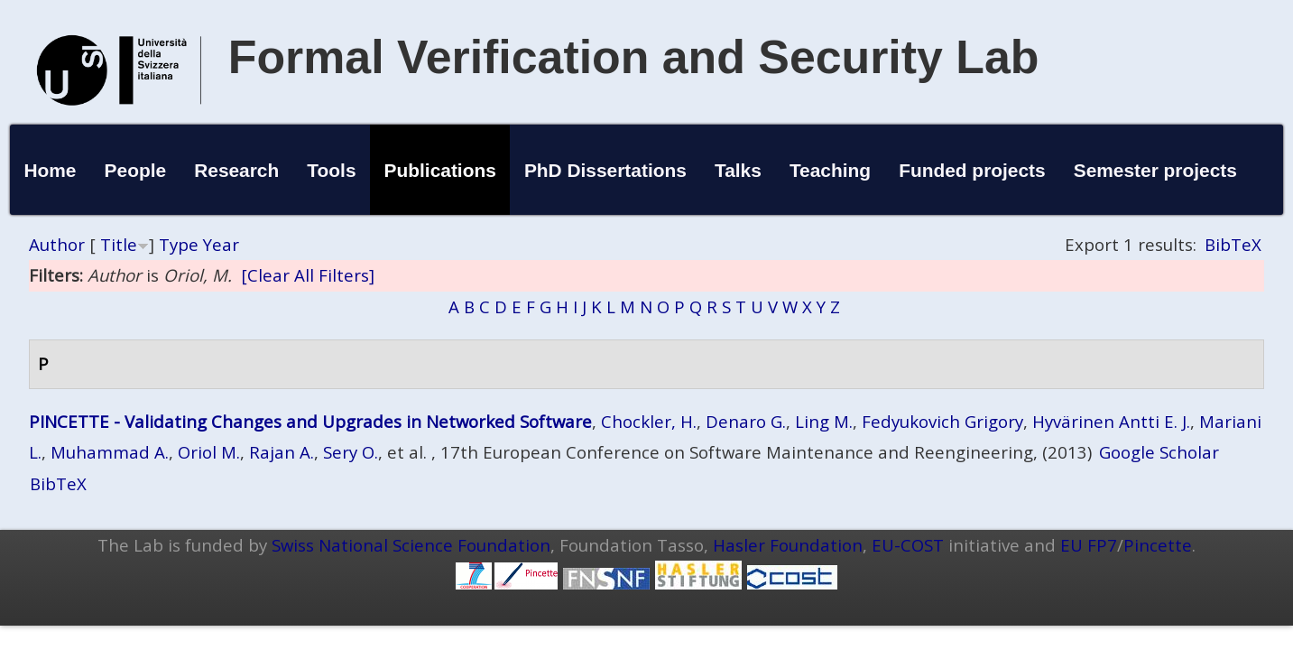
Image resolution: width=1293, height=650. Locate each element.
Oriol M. (209, 452)
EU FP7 (1088, 545)
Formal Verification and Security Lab (633, 57)
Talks (738, 170)
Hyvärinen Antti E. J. (1111, 421)
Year (221, 244)
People (136, 170)
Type (179, 244)
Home (49, 170)
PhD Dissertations (605, 170)
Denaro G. (746, 421)
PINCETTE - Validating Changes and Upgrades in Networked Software (310, 421)
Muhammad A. (110, 452)
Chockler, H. (649, 421)
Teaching (830, 170)
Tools (331, 170)
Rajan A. (281, 452)
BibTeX (1233, 244)
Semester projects (1155, 170)
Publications (440, 170)
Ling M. (824, 421)
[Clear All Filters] (307, 275)
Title (118, 244)
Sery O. (350, 452)
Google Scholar (1159, 452)
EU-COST (908, 545)
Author (57, 244)
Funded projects (972, 170)
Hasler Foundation (788, 545)
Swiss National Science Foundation (411, 545)
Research (236, 170)
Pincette (1157, 545)
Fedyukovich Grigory (942, 421)
